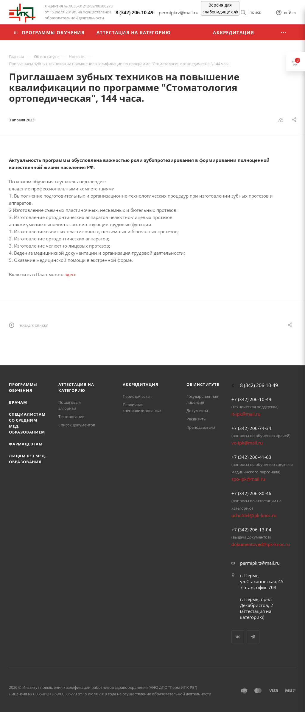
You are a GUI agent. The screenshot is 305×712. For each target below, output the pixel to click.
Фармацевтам (26, 444)
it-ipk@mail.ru (245, 414)
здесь (71, 274)
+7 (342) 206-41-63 (251, 457)
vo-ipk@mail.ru (247, 443)
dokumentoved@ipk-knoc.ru (260, 544)
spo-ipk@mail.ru (248, 479)
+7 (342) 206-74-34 (251, 428)
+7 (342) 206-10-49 (251, 399)
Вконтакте (237, 636)
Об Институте (202, 384)
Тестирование (71, 416)
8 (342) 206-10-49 (134, 12)
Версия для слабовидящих (220, 8)
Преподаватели (200, 427)
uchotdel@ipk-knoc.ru (253, 515)
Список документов (76, 425)
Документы (197, 410)
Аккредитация (140, 384)
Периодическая (137, 396)
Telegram (253, 636)
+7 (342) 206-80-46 (251, 493)
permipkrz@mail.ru (260, 563)
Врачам (18, 402)
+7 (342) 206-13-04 (251, 530)
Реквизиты (196, 419)
